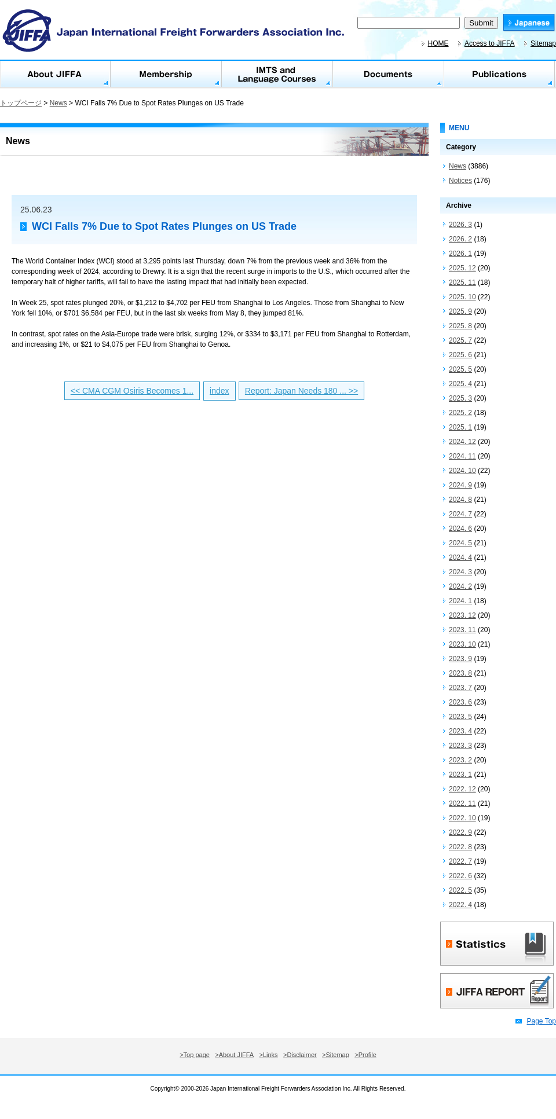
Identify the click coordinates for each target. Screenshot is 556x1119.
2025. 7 (460, 340)
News (58, 103)
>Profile (365, 1054)
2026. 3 (460, 225)
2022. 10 (462, 818)
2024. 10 (462, 471)
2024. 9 (460, 485)
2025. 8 (460, 326)
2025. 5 (460, 369)
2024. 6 (460, 528)
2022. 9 (460, 832)
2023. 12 (462, 615)
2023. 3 (460, 746)
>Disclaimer (300, 1054)
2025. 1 (460, 427)
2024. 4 (460, 557)
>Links (268, 1054)
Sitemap (543, 43)
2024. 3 (460, 572)
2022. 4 (460, 905)
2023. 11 (462, 630)
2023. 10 (462, 644)
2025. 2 (460, 413)
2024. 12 (462, 442)
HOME (438, 43)
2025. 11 (462, 282)
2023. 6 (460, 702)
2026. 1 (460, 254)
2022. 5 (460, 890)
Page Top (542, 1021)
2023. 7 (460, 688)
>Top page (195, 1054)
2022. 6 (460, 876)
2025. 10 (462, 297)
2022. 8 (460, 847)
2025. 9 (460, 311)
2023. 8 (460, 673)
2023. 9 (460, 659)
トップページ (21, 103)
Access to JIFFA (489, 43)
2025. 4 (460, 384)
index (219, 390)
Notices (460, 181)
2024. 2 (460, 586)
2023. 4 (460, 731)
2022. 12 (462, 789)
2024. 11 (462, 456)
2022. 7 (460, 861)
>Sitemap (335, 1054)
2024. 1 (460, 601)
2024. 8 (460, 500)
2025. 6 (460, 355)
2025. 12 (462, 268)
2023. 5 (460, 717)
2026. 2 (460, 239)
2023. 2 (460, 760)
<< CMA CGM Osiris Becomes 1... (132, 390)
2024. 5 (460, 543)
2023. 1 (460, 775)
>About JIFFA (234, 1054)
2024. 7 (460, 514)
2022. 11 (462, 803)
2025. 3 (460, 398)
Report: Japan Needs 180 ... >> (301, 390)
